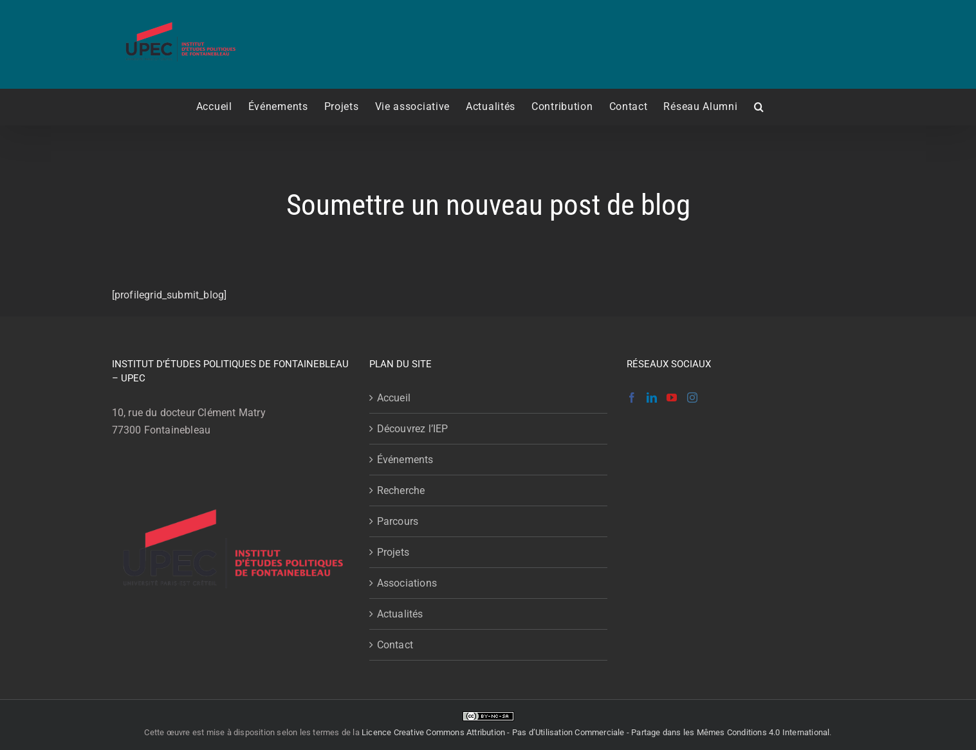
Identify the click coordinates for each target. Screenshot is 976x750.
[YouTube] (672, 397)
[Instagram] (692, 397)
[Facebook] (632, 397)
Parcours (398, 521)
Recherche (401, 490)
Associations (407, 583)
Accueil (393, 398)
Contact (395, 645)
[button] (759, 107)
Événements (405, 459)
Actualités (400, 614)
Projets (393, 552)
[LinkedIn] (652, 397)
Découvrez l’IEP (412, 429)
